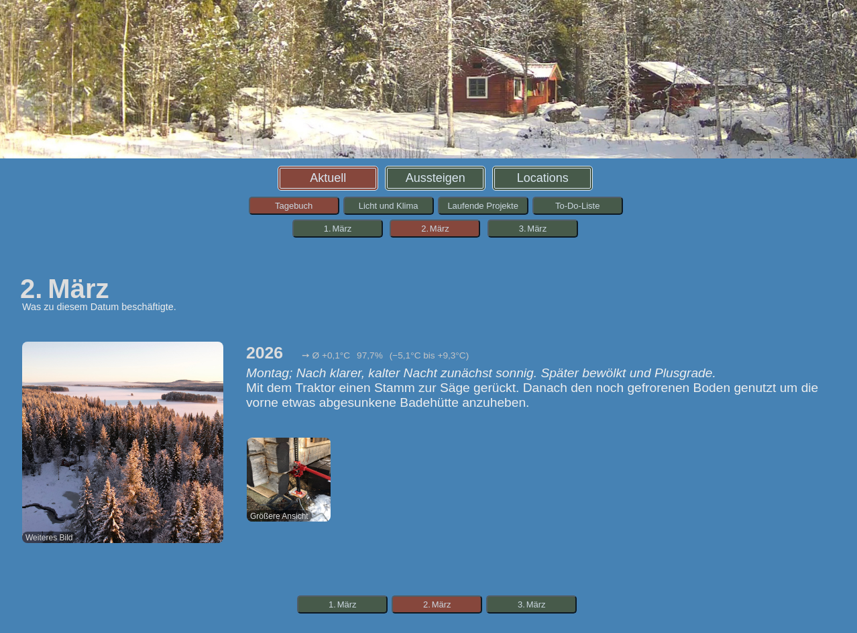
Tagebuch (293, 206)
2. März (435, 229)
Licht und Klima (388, 206)
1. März (338, 229)
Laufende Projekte (482, 206)
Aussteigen (435, 178)
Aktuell (328, 178)
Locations (543, 178)
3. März (533, 229)
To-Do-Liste (577, 206)
